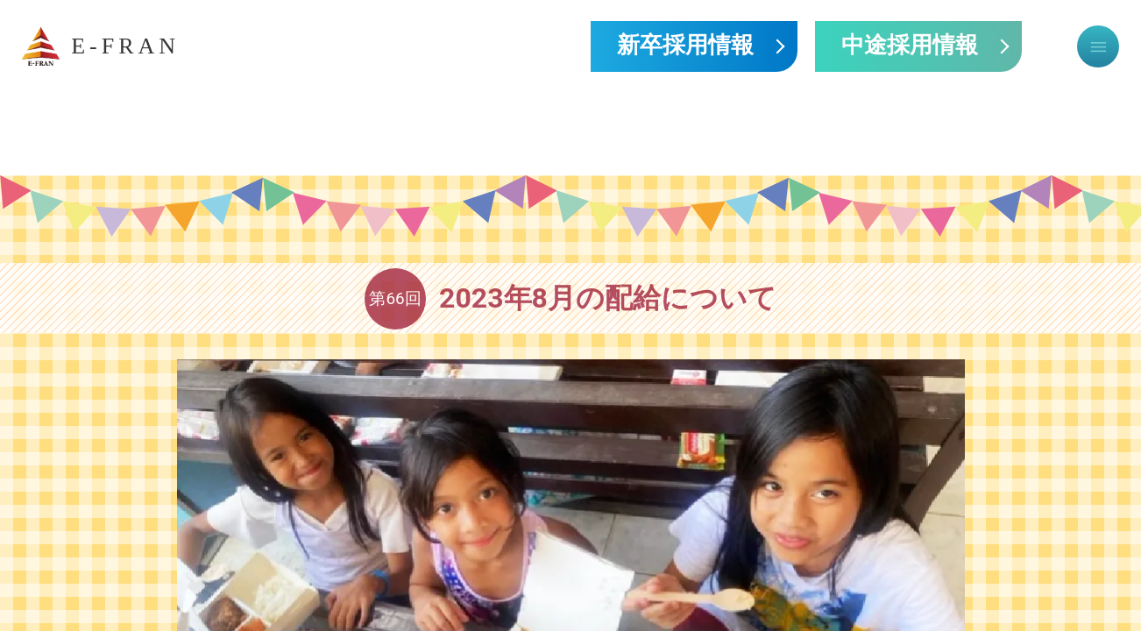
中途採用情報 (909, 46)
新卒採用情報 (685, 46)
